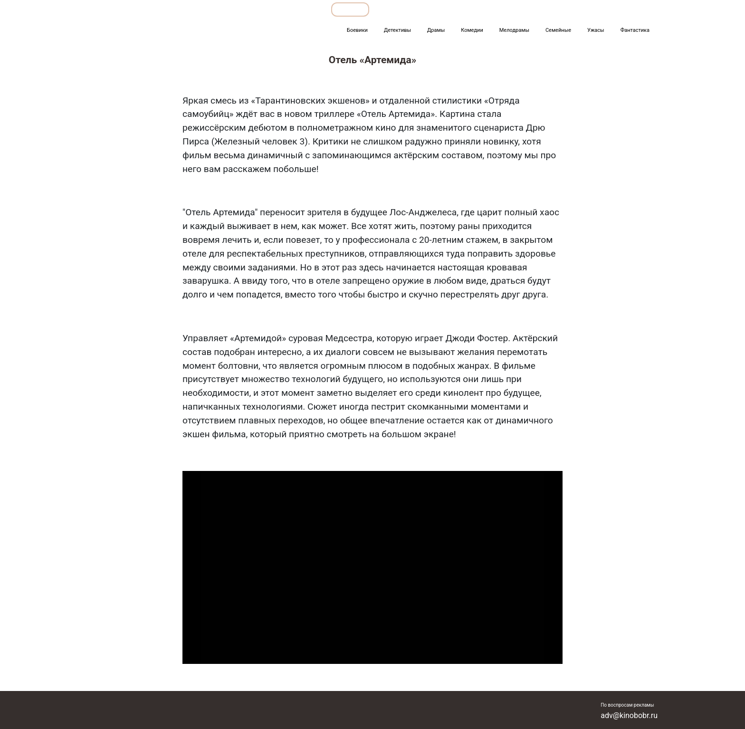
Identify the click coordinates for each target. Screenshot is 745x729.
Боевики (357, 30)
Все (445, 9)
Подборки (401, 9)
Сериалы (605, 9)
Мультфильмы (546, 9)
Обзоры (350, 9)
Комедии (472, 30)
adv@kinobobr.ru (629, 715)
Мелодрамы (514, 30)
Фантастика (635, 30)
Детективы (397, 30)
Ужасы (595, 30)
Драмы (436, 30)
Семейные (558, 30)
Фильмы (488, 9)
